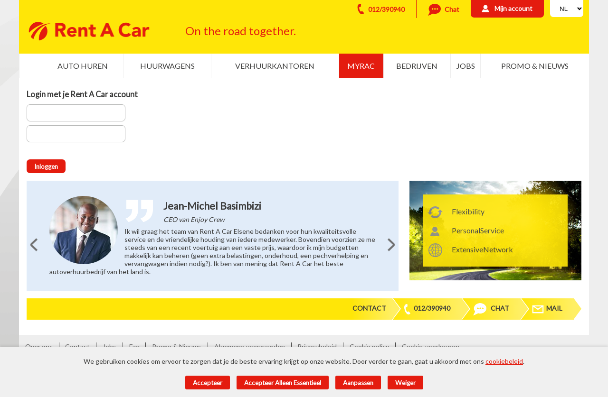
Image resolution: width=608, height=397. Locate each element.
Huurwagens (167, 65)
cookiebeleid (504, 361)
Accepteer (207, 383)
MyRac (361, 65)
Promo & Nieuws (535, 65)
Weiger (405, 383)
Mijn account (513, 8)
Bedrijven (416, 65)
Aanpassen (358, 383)
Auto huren (82, 65)
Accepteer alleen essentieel (282, 383)
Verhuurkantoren (274, 65)
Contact (369, 308)
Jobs (465, 65)
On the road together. (240, 30)
